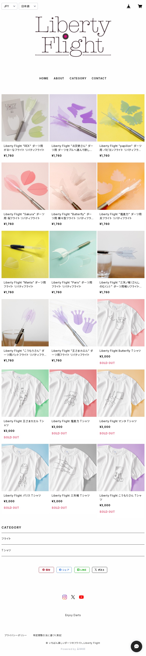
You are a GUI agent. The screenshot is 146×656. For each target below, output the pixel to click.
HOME (43, 78)
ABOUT (59, 78)
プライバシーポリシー (16, 635)
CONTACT (99, 78)
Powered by (73, 649)
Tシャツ (6, 550)
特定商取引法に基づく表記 (47, 635)
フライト (6, 538)
